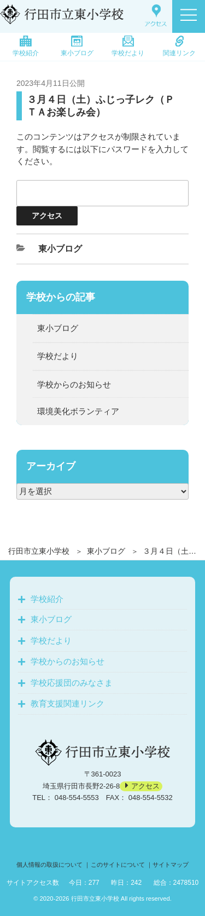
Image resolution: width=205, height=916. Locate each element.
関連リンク (179, 46)
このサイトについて (118, 864)
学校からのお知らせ (74, 384)
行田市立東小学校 (38, 551)
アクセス (145, 786)
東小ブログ (77, 46)
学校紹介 (26, 46)
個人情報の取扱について (49, 864)
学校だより (128, 46)
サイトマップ (171, 864)
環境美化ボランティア (78, 411)
